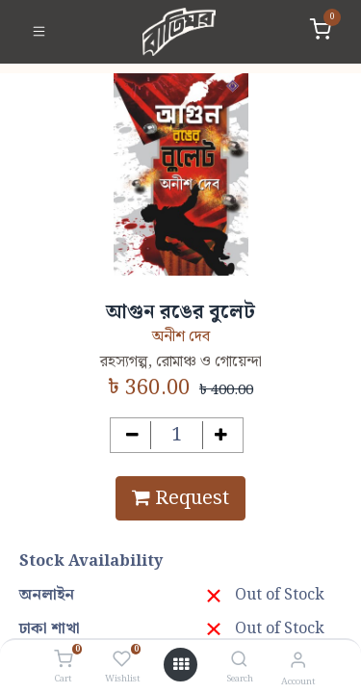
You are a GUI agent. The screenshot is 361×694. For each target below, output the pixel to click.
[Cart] (63, 660)
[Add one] (221, 435)
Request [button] (180, 498)
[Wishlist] (122, 660)
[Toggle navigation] (39, 31)
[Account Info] (298, 661)
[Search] (239, 661)
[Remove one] (132, 435)
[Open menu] (181, 665)
